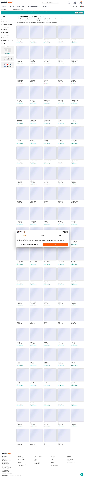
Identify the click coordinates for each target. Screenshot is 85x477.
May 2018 (46, 281)
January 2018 (33, 302)
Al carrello (21, 42)
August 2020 (19, 181)
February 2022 (47, 100)
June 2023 (46, 39)
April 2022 (19, 100)
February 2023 (33, 60)
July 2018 (18, 281)
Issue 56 (45, 402)
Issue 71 (45, 342)
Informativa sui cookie (6, 471)
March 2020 (19, 201)
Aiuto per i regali (21, 465)
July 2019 (60, 221)
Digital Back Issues (20, 9)
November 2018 (33, 261)
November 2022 (74, 60)
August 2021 (60, 120)
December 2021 (74, 100)
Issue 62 (32, 382)
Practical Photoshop (13, 9)
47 (30, 443)
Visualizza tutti (7, 53)
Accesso (52, 466)
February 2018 (19, 302)
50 (58, 423)
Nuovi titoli (4, 459)
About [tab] (60, 235)
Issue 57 (32, 402)
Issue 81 (45, 302)
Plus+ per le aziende (6, 466)
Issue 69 (73, 342)
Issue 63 (18, 382)
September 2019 (33, 221)
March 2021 (60, 140)
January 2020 (47, 201)
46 (44, 443)
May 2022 (73, 80)
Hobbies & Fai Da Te (21, 6)
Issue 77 (32, 322)
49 (71, 423)
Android (35, 459)
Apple (35, 457)
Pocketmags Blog (5, 463)
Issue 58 (18, 402)
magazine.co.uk (69, 460)
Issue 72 (32, 342)
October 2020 (60, 160)
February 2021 (74, 140)
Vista (17, 42)
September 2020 (74, 160)
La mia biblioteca (5, 19)
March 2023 (19, 60)
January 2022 (60, 100)
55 (58, 402)
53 (17, 423)
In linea (35, 460)
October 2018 (46, 261)
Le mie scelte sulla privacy (7, 472)
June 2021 (19, 140)
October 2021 (33, 120)
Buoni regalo (4, 37)
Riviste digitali (36, 463)
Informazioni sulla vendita (55, 464)
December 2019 (61, 201)
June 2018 (32, 281)
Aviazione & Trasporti (33, 6)
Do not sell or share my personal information (29, 244)
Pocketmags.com (70, 459)
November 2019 (74, 201)
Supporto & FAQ (21, 457)
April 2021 (46, 140)
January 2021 (19, 160)
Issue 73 (18, 342)
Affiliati (52, 459)
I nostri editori (4, 464)
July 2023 (32, 39)
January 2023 (47, 60)
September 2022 (20, 80)
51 (44, 423)
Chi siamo (68, 457)
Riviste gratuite (5, 462)
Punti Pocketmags (37, 462)
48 (17, 443)
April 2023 (73, 39)
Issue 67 (32, 362)
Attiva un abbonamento (7, 40)
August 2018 (73, 261)
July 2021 (73, 120)
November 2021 (20, 120)
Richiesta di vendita (54, 465)
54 (71, 402)
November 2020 (47, 160)
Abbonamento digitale (4, 9)
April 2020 (73, 181)
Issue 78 (18, 322)
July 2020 (32, 181)
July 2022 (46, 80)
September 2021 (47, 120)
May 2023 (60, 39)
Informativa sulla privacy (6, 467)
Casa (3, 16)
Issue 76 (45, 322)
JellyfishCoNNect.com (71, 462)
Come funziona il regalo (22, 464)
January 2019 (74, 241)
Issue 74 (73, 322)
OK (55, 244)
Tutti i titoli (4, 457)
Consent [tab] (24, 235)
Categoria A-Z (5, 32)
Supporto (4, 43)
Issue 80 (59, 302)
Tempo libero (45, 6)
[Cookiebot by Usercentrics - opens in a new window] (63, 232)
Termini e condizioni (6, 470)
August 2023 (19, 39)
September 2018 (61, 261)
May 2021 (32, 140)
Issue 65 (59, 362)
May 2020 (60, 181)
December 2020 (33, 160)
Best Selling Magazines (6, 460)
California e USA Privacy (6, 468)
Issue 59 (73, 382)
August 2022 (32, 80)
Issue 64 (73, 362)
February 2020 (33, 201)
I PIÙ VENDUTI (4, 6)
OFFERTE (12, 6)
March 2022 (32, 100)
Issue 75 (59, 322)
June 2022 (60, 80)
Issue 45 (59, 443)
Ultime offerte (5, 35)
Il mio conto (4, 21)
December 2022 (61, 60)
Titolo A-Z (4, 29)
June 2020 (46, 181)
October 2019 (19, 221)
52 (30, 423)
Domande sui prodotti (54, 457)
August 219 (46, 221)
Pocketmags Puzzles (6, 24)
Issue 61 (45, 382)
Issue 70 (59, 342)
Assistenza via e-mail (22, 459)
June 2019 (73, 221)
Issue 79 (73, 302)
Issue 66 (45, 362)
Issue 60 (59, 382)
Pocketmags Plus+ (6, 27)
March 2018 (73, 281)
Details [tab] (42, 235)
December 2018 (20, 261)
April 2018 (60, 281)
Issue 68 (18, 362)
